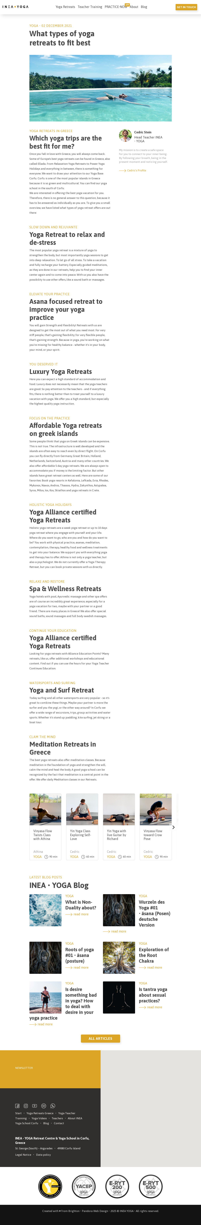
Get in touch (186, 7)
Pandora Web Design (95, 1211)
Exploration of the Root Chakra (154, 955)
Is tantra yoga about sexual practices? (153, 995)
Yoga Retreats (65, 7)
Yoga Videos (39, 1118)
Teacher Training (90, 7)
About (134, 7)
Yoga (33, 26)
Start (18, 1113)
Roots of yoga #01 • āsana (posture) (79, 955)
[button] (173, 827)
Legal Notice (23, 1154)
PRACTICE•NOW (116, 7)
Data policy (43, 1154)
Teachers (57, 1118)
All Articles (100, 1038)
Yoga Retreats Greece (40, 1113)
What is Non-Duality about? (80, 904)
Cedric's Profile (132, 170)
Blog (144, 7)
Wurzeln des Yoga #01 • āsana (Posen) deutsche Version (154, 913)
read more (77, 914)
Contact (59, 1123)
